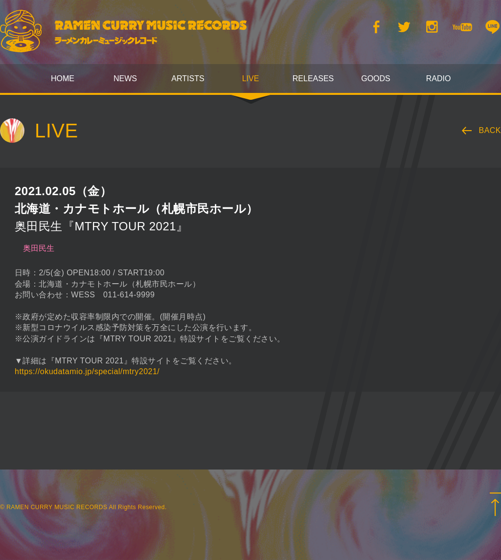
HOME (62, 78)
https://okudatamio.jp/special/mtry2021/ (87, 371)
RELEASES (313, 78)
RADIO (438, 78)
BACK (490, 130)
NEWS (125, 78)
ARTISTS (187, 78)
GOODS (375, 78)
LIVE (250, 78)
